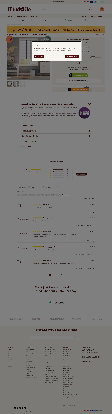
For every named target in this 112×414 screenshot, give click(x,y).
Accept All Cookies (72, 56)
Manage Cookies (39, 56)
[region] (57, 51)
